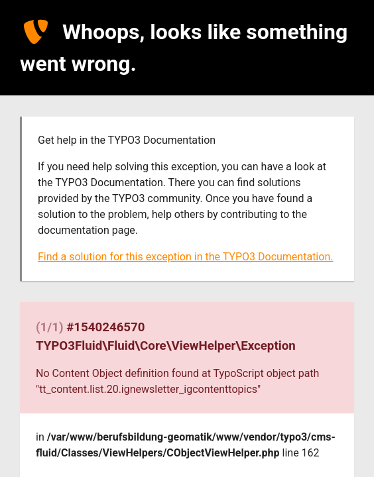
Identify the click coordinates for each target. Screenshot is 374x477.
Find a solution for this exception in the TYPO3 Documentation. (185, 256)
